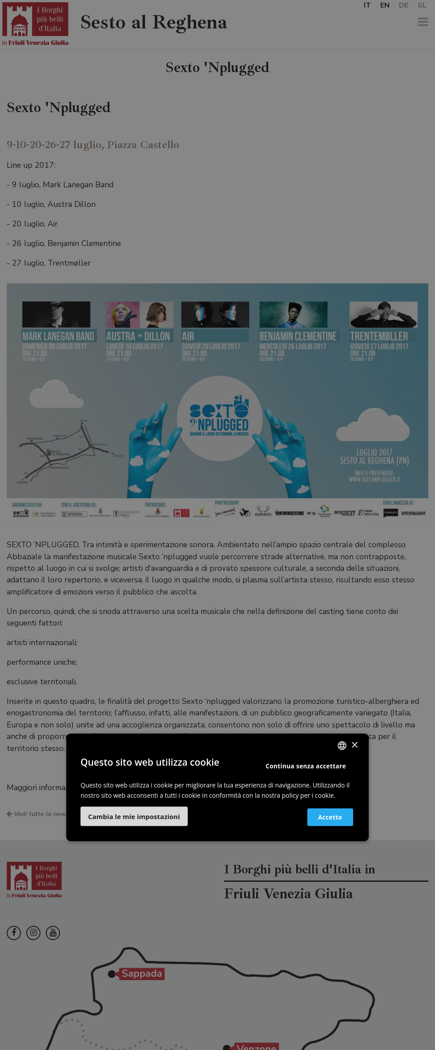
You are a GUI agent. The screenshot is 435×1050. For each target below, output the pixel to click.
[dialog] (217, 525)
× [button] (354, 745)
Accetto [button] (325, 816)
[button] (134, 816)
